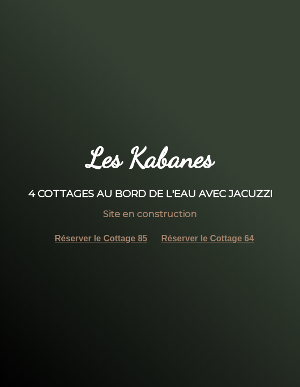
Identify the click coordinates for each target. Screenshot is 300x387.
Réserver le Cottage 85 (101, 238)
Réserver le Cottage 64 (208, 238)
